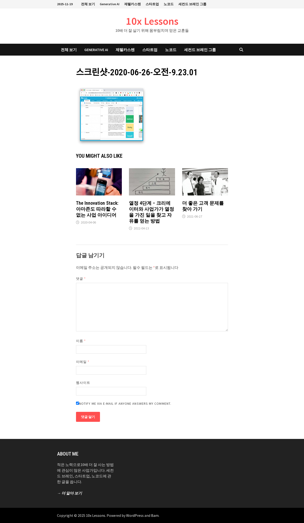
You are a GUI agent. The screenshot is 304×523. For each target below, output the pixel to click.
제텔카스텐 (132, 4)
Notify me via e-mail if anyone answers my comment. (123, 403)
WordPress (135, 515)
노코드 (169, 4)
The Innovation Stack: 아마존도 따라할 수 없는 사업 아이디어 (97, 209)
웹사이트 (83, 382)
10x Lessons (152, 21)
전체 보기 (88, 4)
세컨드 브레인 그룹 (192, 4)
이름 (81, 341)
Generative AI (109, 4)
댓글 (81, 278)
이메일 (82, 362)
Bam (155, 515)
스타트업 (152, 4)
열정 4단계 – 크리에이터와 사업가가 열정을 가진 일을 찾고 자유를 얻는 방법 (151, 212)
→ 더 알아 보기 (69, 493)
